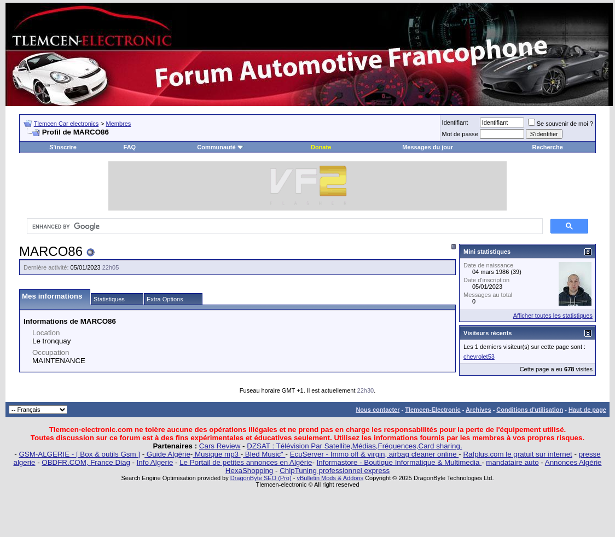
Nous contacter (377, 409)
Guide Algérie (167, 454)
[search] (283, 226)
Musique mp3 (216, 454)
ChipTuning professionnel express (335, 470)
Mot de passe (460, 134)
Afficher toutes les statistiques (553, 315)
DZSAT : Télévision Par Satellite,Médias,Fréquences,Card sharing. (354, 446)
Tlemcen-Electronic (432, 409)
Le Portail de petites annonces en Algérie (245, 462)
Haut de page (587, 409)
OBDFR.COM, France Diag (86, 462)
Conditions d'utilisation (529, 409)
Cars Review (220, 446)
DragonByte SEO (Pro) (261, 478)
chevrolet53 (479, 356)
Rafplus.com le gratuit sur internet (517, 454)
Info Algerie (155, 462)
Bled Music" (264, 454)
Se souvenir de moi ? (560, 123)
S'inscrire (63, 147)
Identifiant (455, 122)
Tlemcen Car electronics (66, 123)
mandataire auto (512, 462)
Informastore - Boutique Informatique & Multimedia (399, 462)
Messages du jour (427, 147)
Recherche (547, 147)
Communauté (220, 147)
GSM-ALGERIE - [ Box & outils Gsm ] (79, 454)
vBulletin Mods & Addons (330, 478)
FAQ (130, 147)
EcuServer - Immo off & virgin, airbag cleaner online (374, 454)
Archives (478, 409)
